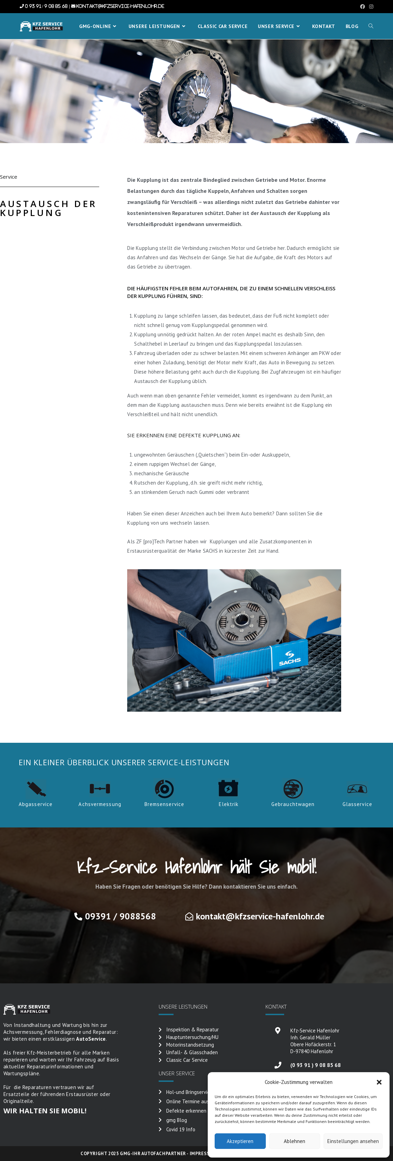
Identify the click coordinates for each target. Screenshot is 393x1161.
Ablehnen (294, 1141)
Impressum (203, 1154)
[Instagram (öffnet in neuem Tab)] (370, 6)
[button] (379, 1082)
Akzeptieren (240, 1141)
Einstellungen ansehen (353, 1141)
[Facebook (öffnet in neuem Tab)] (362, 6)
